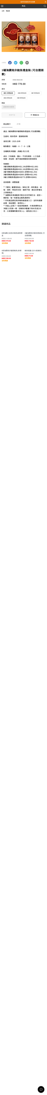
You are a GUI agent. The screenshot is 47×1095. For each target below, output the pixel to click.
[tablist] (23, 124)
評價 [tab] (18, 124)
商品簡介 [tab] (7, 124)
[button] (10, 62)
